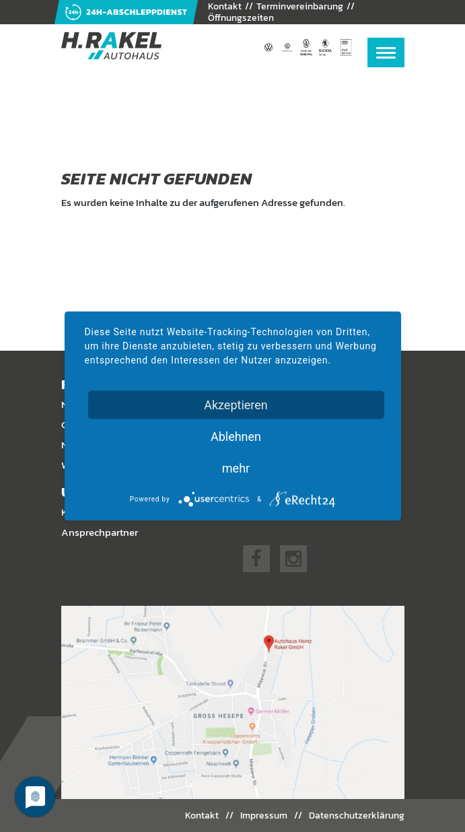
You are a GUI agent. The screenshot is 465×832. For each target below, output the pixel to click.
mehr (236, 468)
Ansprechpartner (99, 532)
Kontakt (202, 815)
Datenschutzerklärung (356, 815)
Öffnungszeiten (241, 18)
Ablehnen (236, 436)
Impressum (263, 815)
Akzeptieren (236, 405)
